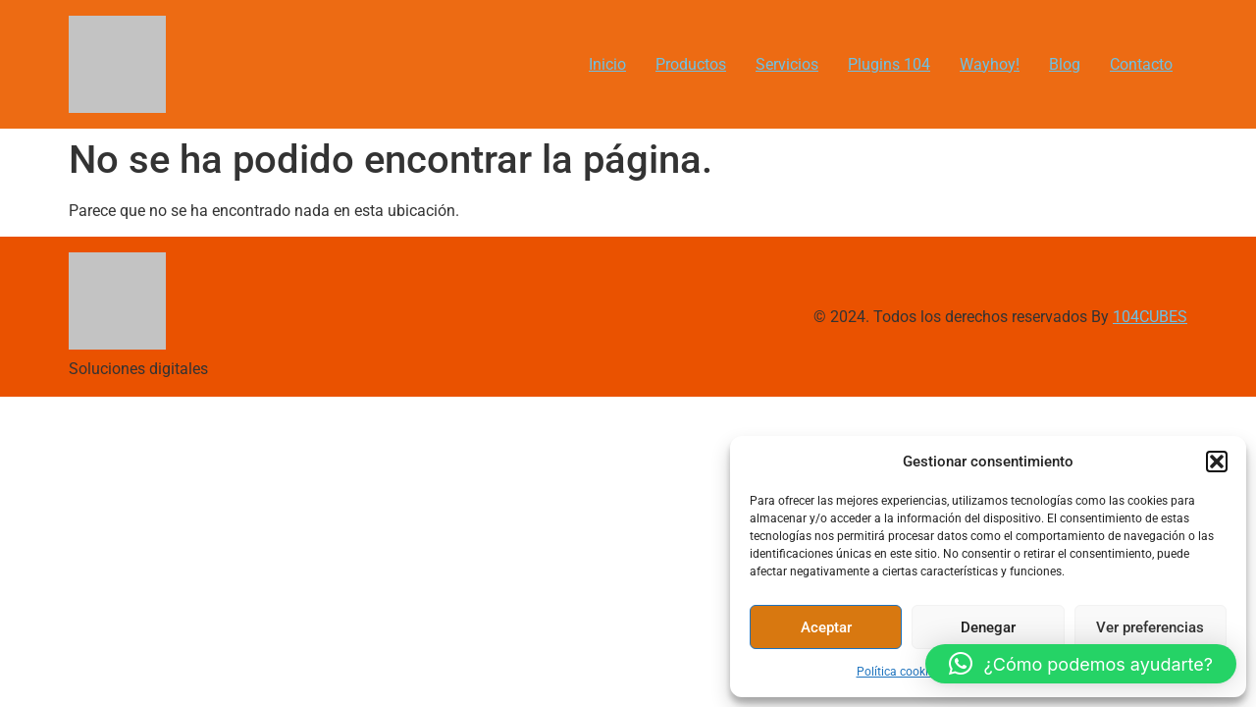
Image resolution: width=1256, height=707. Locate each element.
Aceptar (826, 627)
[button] (1217, 461)
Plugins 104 (889, 64)
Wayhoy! (990, 64)
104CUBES (1150, 316)
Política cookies (898, 672)
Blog (1064, 64)
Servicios (787, 64)
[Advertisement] (589, 534)
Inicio (607, 64)
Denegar (988, 627)
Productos (690, 64)
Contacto (1141, 64)
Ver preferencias (1150, 627)
